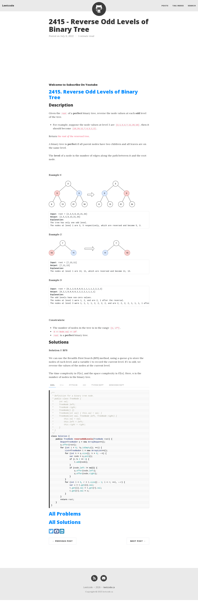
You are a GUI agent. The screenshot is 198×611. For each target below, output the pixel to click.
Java (52, 385)
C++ (62, 385)
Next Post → (138, 552)
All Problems (65, 524)
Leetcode (8, 6)
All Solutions (65, 533)
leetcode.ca (109, 598)
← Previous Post (62, 552)
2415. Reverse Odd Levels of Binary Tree (93, 94)
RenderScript (116, 385)
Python (73, 385)
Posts (165, 6)
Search (192, 6)
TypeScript (97, 385)
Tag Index (178, 6)
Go (84, 385)
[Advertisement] (99, 60)
